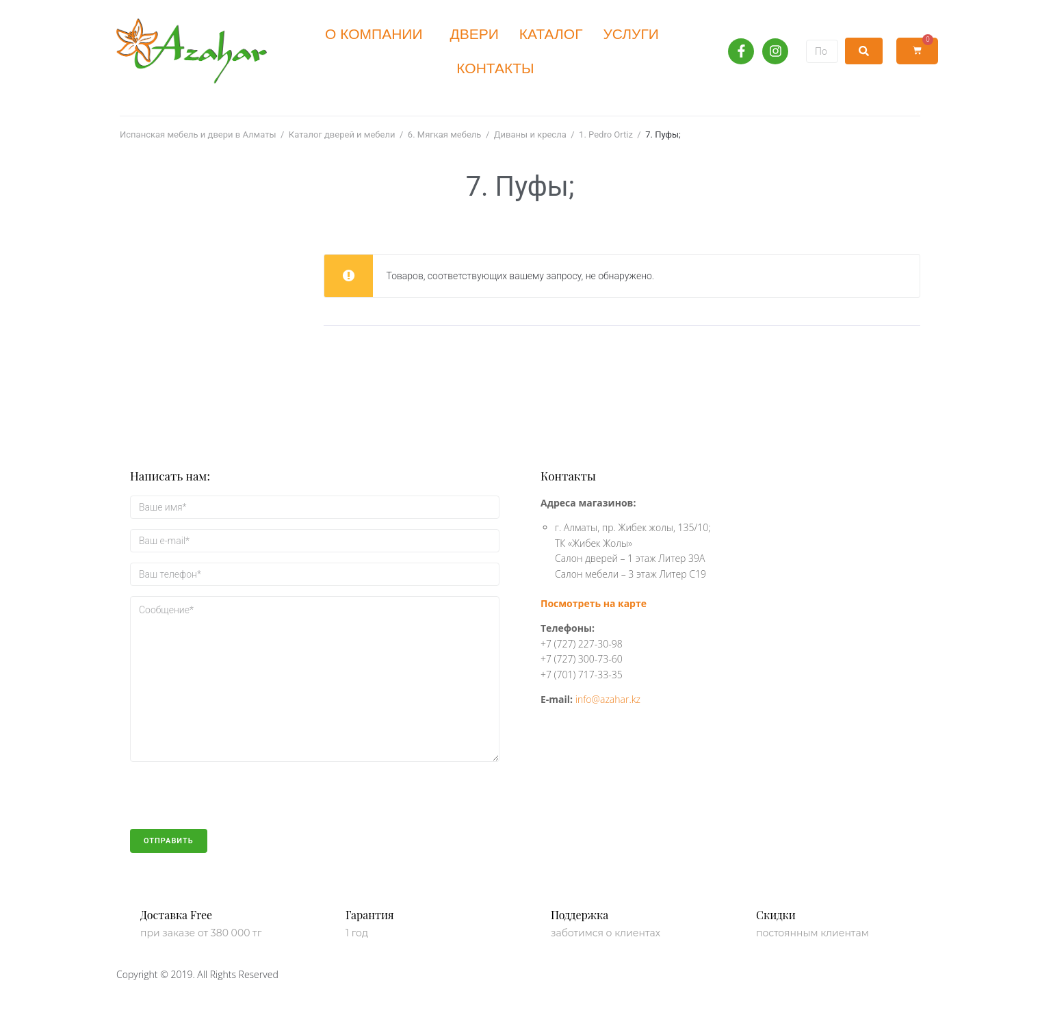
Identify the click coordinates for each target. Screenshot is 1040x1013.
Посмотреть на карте (594, 603)
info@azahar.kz (607, 699)
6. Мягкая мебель (445, 134)
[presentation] (234, 802)
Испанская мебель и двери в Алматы (198, 134)
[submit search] (864, 51)
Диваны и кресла (530, 134)
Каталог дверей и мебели (342, 134)
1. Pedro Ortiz (606, 134)
